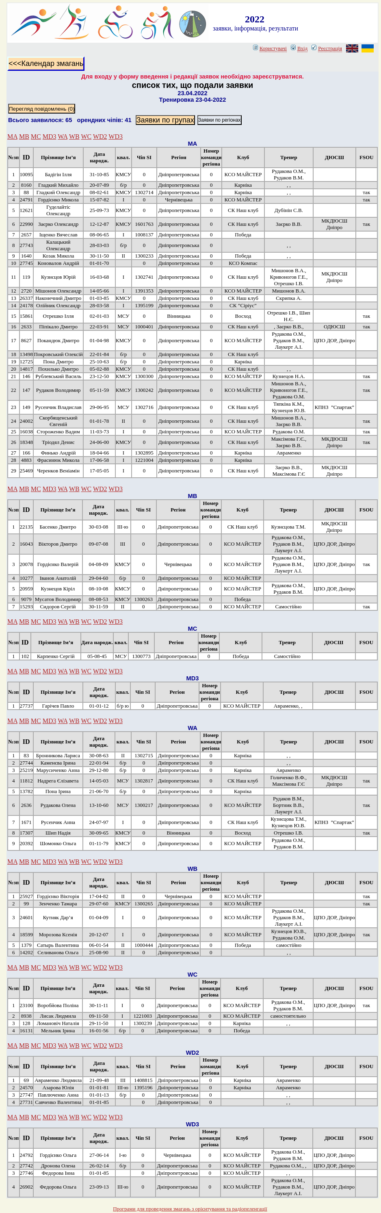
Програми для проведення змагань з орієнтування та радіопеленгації (190, 1209)
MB (24, 136)
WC (86, 136)
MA (12, 136)
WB (74, 136)
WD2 (100, 136)
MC (36, 136)
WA (62, 136)
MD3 (49, 136)
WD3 (115, 136)
